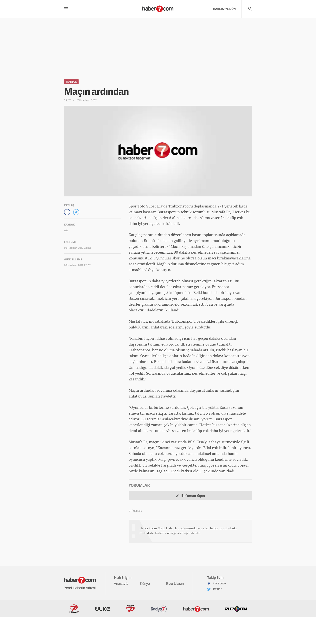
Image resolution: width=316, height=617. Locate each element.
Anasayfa (121, 584)
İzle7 (236, 608)
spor (142, 280)
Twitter (214, 589)
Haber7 (196, 608)
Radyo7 (159, 608)
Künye (145, 584)
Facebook (216, 584)
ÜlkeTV (102, 608)
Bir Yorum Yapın (190, 495)
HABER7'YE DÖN (224, 9)
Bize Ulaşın (175, 584)
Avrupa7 (130, 608)
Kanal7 (74, 608)
